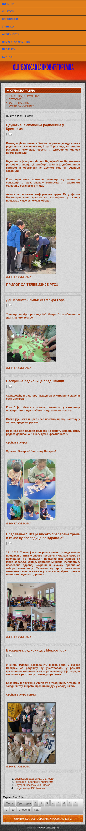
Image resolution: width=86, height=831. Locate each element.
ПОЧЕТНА (8, 4)
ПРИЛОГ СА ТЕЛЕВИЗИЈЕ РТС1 (32, 284)
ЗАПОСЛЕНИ (10, 19)
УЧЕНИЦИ (8, 26)
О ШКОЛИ (8, 11)
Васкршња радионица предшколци (35, 381)
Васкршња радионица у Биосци (34, 778)
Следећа (24, 809)
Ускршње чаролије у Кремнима (34, 781)
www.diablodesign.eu (49, 828)
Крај (36, 809)
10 (12, 809)
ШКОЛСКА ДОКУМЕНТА (24, 96)
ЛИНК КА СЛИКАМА (18, 277)
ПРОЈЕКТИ (8, 49)
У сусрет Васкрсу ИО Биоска (33, 785)
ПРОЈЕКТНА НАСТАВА (16, 41)
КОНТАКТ (8, 56)
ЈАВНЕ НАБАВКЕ (19, 102)
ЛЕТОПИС (15, 99)
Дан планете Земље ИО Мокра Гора (35, 300)
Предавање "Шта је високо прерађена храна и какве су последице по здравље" (43, 536)
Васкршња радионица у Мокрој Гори (36, 650)
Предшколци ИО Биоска (30, 788)
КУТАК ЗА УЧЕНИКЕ (21, 106)
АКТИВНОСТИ (10, 34)
